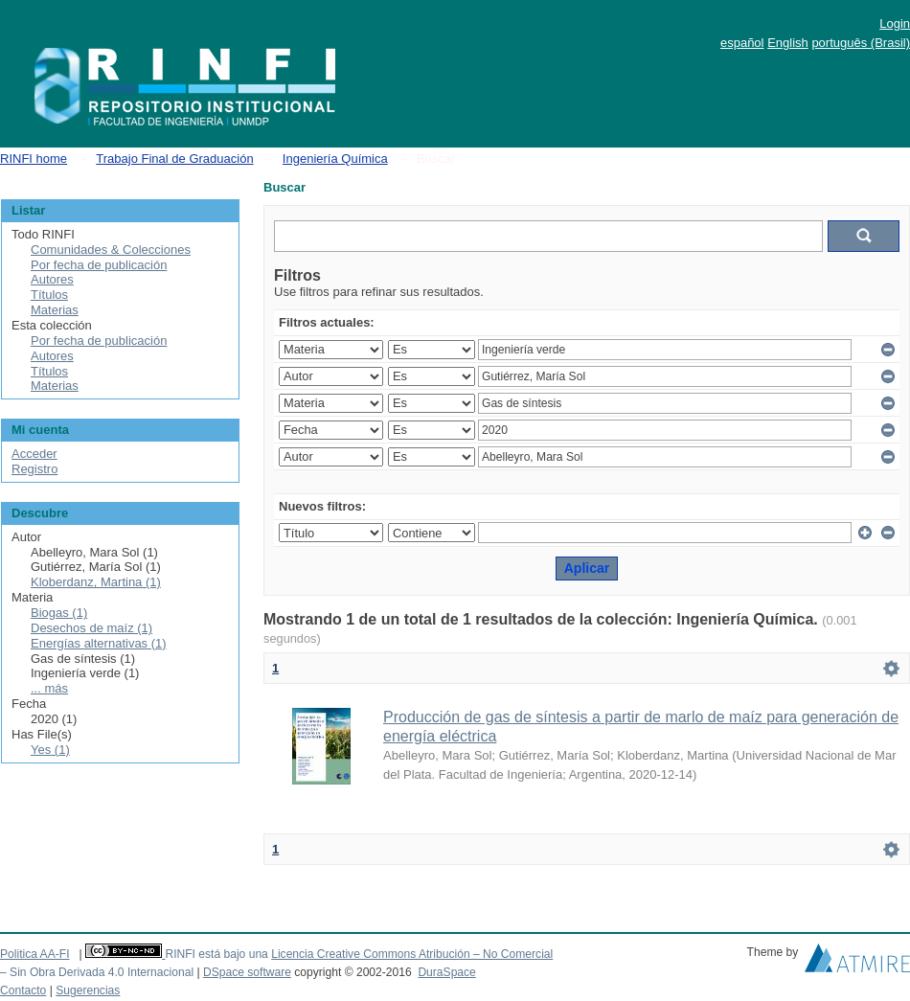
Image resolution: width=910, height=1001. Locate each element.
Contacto (23, 990)
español (742, 42)
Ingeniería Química (335, 158)
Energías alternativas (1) (99, 643)
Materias (55, 310)
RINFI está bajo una (216, 954)
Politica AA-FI (35, 954)
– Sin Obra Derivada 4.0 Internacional (96, 972)
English (787, 42)
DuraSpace (446, 972)
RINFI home (33, 158)
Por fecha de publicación (99, 265)
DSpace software (247, 972)
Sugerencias (88, 990)
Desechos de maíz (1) (91, 628)
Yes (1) (50, 749)
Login (894, 23)
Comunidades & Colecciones (111, 249)
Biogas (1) (59, 612)
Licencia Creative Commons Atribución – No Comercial (412, 954)
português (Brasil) (860, 42)
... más (49, 688)
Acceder (34, 453)
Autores (52, 279)
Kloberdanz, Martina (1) (96, 582)
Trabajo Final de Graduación (174, 158)
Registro (34, 469)
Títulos (49, 294)
